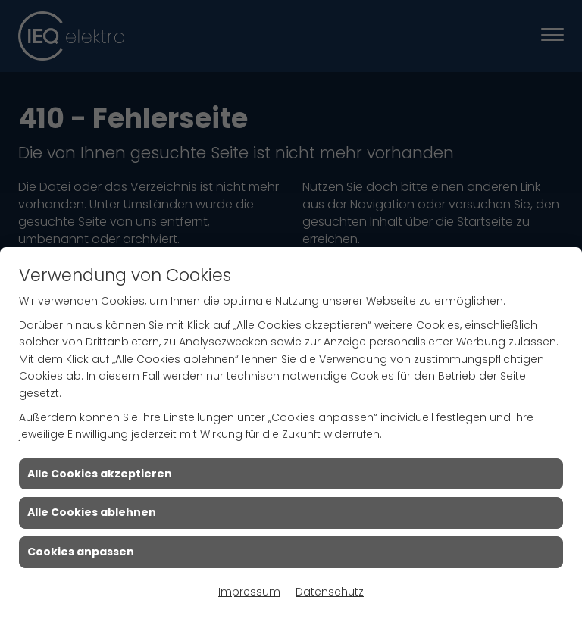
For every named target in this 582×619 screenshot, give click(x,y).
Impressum (249, 591)
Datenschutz (330, 591)
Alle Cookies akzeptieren (99, 473)
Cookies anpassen (80, 551)
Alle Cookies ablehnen (91, 512)
